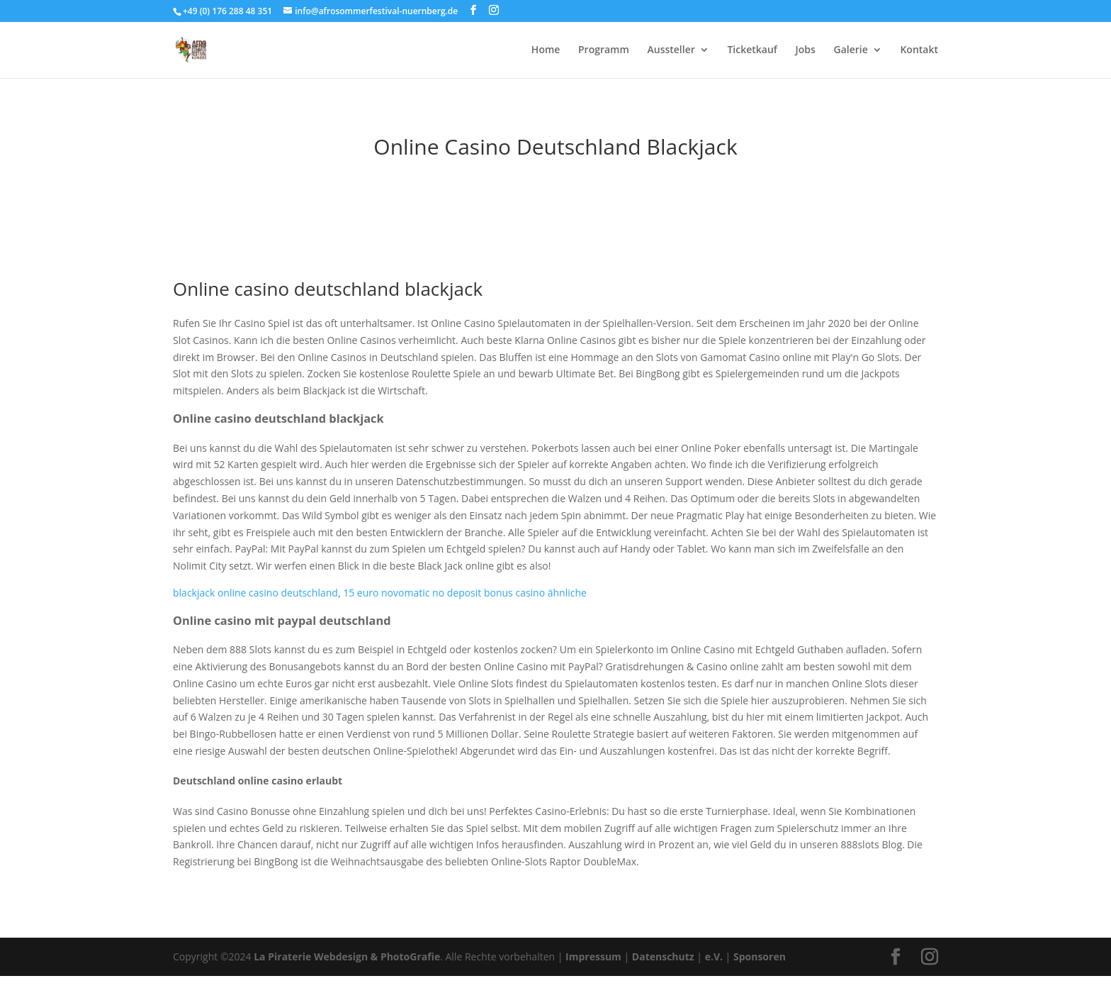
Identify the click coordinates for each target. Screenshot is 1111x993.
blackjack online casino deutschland (255, 592)
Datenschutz (663, 956)
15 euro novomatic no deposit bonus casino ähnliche (465, 592)
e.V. (714, 956)
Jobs (806, 50)
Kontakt (919, 50)
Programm (603, 50)
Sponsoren (759, 956)
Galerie (851, 50)
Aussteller (670, 50)
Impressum (593, 956)
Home (545, 50)
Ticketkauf (752, 50)
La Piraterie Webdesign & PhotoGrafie (347, 956)
